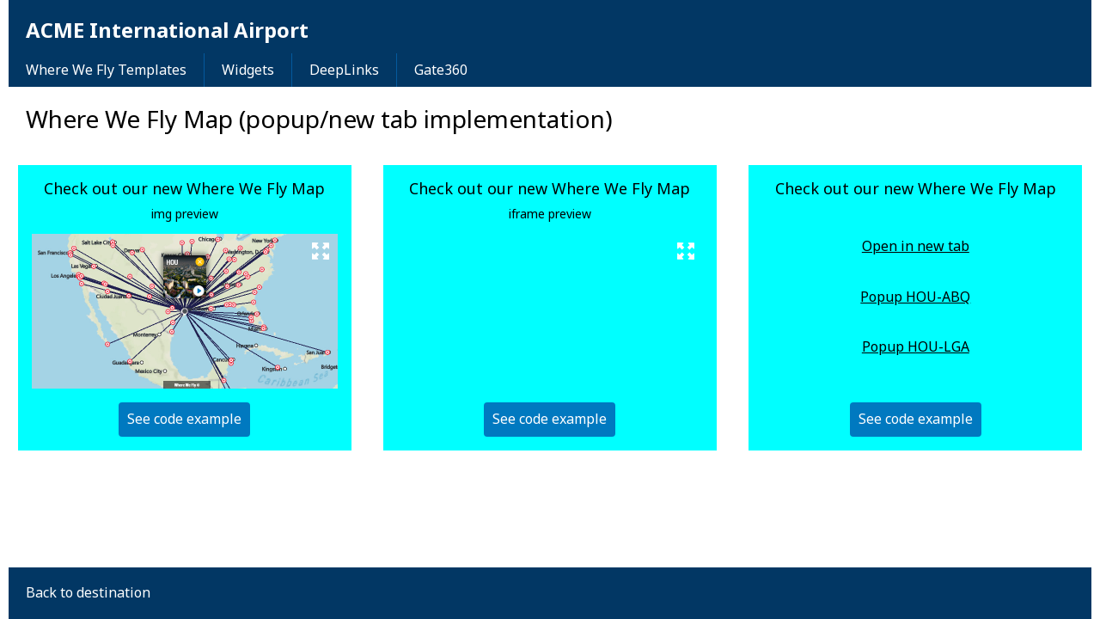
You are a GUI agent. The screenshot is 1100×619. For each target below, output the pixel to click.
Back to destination (88, 592)
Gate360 (441, 69)
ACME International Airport (167, 29)
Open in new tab (915, 246)
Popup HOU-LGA (915, 347)
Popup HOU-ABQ (915, 297)
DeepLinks (344, 69)
